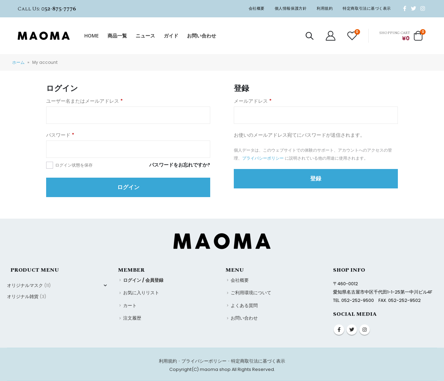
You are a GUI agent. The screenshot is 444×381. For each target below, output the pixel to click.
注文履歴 (132, 318)
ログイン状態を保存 (74, 165)
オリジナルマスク (25, 285)
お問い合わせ (201, 35)
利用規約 (325, 8)
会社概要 (257, 8)
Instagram (364, 329)
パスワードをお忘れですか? (179, 164)
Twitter (352, 329)
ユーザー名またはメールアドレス (84, 101)
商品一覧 (117, 35)
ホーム (18, 62)
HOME (91, 35)
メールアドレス (253, 101)
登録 (315, 179)
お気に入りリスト (141, 293)
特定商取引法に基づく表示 (367, 8)
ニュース (145, 35)
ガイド (171, 35)
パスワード (60, 135)
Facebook (339, 329)
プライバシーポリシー (263, 158)
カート (130, 305)
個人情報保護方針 (291, 8)
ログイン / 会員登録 (143, 280)
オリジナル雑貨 (23, 296)
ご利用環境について (251, 293)
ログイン (128, 187)
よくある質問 (244, 305)
